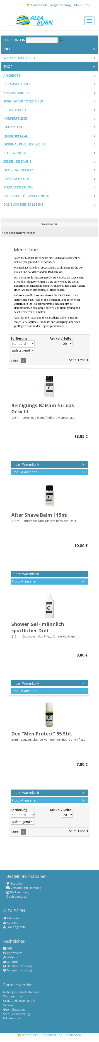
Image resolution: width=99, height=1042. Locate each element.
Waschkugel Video (19, 58)
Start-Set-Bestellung (16, 1014)
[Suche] (42, 40)
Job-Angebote (14, 927)
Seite (14, 361)
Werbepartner (12, 996)
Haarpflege (13, 127)
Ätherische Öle (16, 179)
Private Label (12, 1018)
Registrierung (52, 1035)
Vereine (8, 1005)
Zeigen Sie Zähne (17, 161)
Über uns (11, 918)
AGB (7, 948)
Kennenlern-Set (17, 93)
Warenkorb (28, 1035)
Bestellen (14, 883)
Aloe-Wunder (14, 153)
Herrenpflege (15, 136)
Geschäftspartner (15, 1009)
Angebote (11, 76)
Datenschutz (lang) (17, 970)
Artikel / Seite (60, 338)
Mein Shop (73, 1035)
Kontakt (10, 923)
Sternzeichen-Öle (18, 187)
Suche (61, 39)
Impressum (12, 953)
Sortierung (19, 338)
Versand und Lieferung (23, 888)
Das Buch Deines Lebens (23, 204)
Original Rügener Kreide (24, 144)
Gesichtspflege (16, 110)
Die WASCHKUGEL (16, 84)
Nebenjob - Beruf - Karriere (21, 992)
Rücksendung (17, 892)
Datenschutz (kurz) (17, 966)
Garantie (10, 962)
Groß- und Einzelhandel (19, 1001)
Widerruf (11, 957)
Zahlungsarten (17, 897)
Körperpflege (15, 119)
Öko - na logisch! (18, 170)
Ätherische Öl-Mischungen (26, 196)
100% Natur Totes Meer (23, 101)
